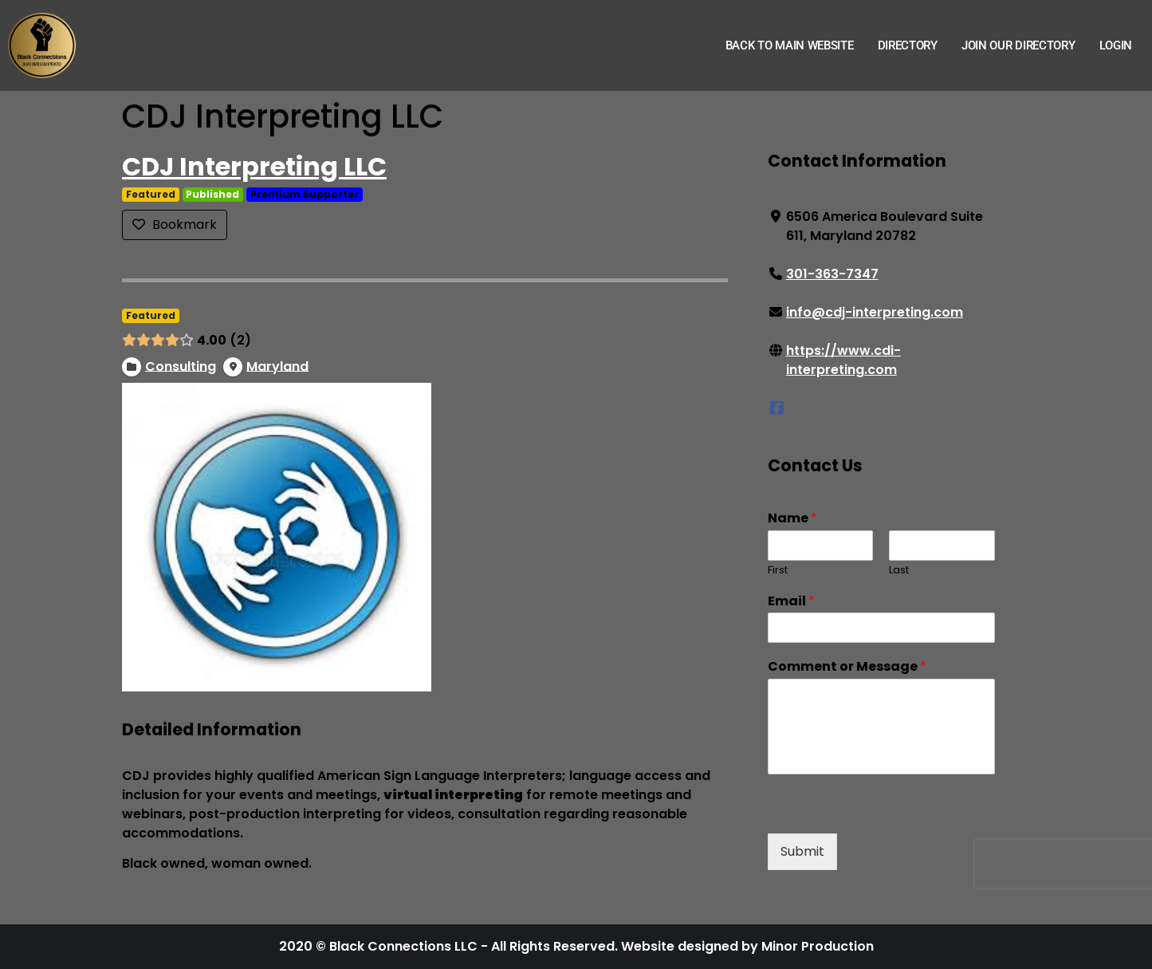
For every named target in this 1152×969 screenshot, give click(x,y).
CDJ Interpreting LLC (254, 166)
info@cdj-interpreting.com (873, 312)
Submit (802, 851)
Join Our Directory (1018, 45)
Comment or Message (846, 667)
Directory (908, 45)
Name (791, 518)
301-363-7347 (831, 274)
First (777, 570)
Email (790, 601)
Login (1116, 45)
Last (899, 570)
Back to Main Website (789, 45)
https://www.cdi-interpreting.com (842, 360)
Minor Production (817, 946)
